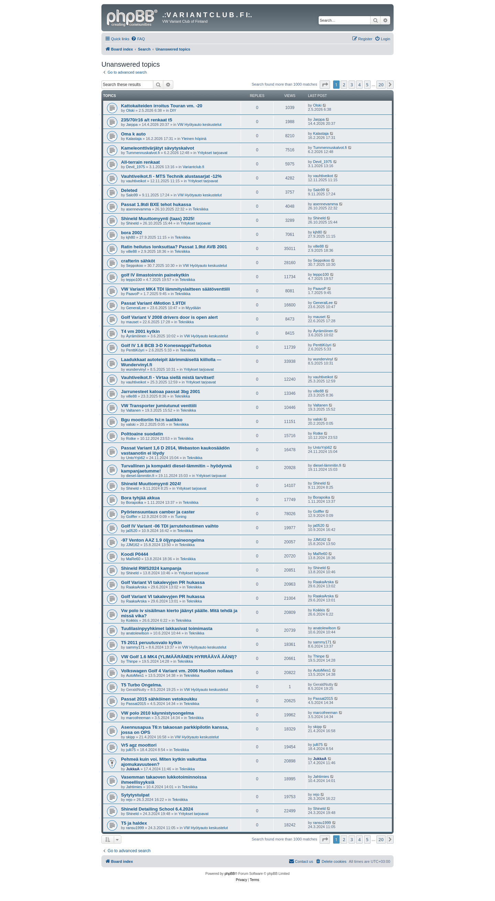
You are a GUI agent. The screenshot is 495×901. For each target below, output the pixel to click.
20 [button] (381, 85)
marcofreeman (138, 718)
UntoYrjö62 (135, 458)
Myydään (193, 308)
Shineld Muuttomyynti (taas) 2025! (158, 218)
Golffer (132, 516)
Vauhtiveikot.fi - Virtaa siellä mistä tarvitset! (167, 377)
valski (131, 424)
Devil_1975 (135, 167)
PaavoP (133, 294)
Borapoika (134, 502)
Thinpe (132, 661)
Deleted (129, 190)
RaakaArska (136, 587)
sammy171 (135, 647)
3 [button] (352, 85)
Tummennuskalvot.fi (143, 153)
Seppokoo (134, 265)
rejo (129, 799)
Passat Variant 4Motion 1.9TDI (153, 303)
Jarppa (132, 124)
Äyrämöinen (136, 336)
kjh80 (130, 237)
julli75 (131, 750)
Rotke (131, 438)
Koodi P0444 (134, 554)
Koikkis (132, 620)
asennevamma (138, 209)
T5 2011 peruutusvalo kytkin (151, 642)
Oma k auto (133, 134)
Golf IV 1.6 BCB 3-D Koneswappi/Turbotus (166, 345)
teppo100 (134, 280)
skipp (130, 737)
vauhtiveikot (136, 181)
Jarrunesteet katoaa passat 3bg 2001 (160, 391)
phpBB (229, 874)
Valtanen (133, 410)
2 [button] (344, 85)
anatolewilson (137, 633)
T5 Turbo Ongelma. (141, 684)
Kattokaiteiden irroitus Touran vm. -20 (161, 105)
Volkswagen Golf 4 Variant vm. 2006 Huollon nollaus (177, 670)
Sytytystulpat (135, 794)
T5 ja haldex (134, 823)
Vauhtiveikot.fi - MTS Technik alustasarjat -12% (171, 176)
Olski (130, 110)
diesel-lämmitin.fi (140, 476)
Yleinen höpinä (194, 139)
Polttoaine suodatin (142, 433)
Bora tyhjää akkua (140, 497)
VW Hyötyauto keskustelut (199, 124)
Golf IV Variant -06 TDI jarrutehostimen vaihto (170, 526)
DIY (173, 110)
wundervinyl (136, 369)
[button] (325, 84)
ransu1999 (135, 828)
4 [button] (359, 85)
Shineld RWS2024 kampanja (151, 568)
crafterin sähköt (138, 260)
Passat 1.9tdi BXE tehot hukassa (156, 204)
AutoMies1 (135, 675)
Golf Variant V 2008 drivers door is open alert (169, 317)
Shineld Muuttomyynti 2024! (151, 483)
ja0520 (132, 531)
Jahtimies (134, 787)
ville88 (131, 251)
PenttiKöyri (135, 350)
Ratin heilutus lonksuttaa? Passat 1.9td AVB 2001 (174, 246)
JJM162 (133, 545)
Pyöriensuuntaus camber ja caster (158, 511)
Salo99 (132, 195)
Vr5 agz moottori (138, 745)
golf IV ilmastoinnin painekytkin (155, 275)
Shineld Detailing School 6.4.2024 (157, 809)
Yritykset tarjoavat (212, 153)
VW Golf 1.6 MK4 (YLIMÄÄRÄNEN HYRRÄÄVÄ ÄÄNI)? (179, 656)
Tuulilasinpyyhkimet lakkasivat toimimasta (166, 628)
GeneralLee (136, 308)
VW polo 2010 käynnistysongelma (157, 713)
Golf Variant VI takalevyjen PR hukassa (163, 582)
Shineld (132, 223)
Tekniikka (200, 209)
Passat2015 (136, 704)
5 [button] (367, 85)
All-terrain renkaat (140, 162)
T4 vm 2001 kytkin (140, 331)
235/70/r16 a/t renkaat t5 (146, 119)
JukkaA (133, 769)
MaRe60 (133, 559)
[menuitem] (138, 39)
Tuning (180, 516)
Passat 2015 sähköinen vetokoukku (159, 699)
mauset (132, 322)
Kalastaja (134, 139)
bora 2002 (131, 232)
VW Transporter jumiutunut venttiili (159, 405)
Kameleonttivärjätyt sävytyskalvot (157, 148)
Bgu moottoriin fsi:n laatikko (152, 419)
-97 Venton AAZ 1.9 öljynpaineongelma (162, 540)
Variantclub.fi (193, 167)
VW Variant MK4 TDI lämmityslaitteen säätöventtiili (175, 289)
